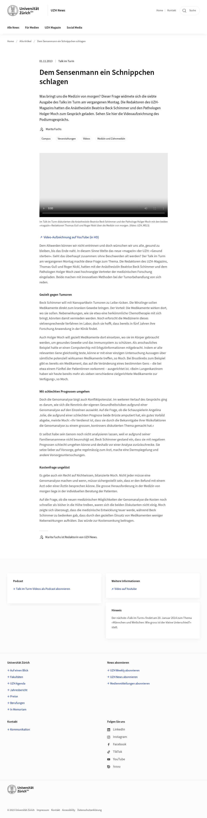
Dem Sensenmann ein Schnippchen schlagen (61, 41)
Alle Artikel (25, 41)
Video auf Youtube (125, 589)
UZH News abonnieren (124, 677)
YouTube (116, 759)
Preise (14, 696)
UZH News (58, 10)
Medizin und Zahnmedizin (111, 139)
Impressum (43, 810)
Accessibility (68, 810)
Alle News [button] (13, 28)
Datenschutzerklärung (89, 810)
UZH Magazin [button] (53, 28)
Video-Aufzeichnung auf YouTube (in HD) (71, 237)
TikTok (114, 752)
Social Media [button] (74, 28)
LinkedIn (116, 729)
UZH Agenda (17, 684)
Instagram (117, 737)
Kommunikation (20, 730)
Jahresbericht (18, 690)
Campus (46, 139)
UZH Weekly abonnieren (125, 670)
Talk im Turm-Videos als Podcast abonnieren (43, 589)
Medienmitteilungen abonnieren (130, 684)
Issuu (113, 766)
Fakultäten (16, 677)
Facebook (116, 744)
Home (159, 10)
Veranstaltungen (67, 139)
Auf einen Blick (19, 670)
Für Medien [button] (32, 28)
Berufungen (17, 703)
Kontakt (171, 10)
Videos (86, 139)
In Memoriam (18, 710)
